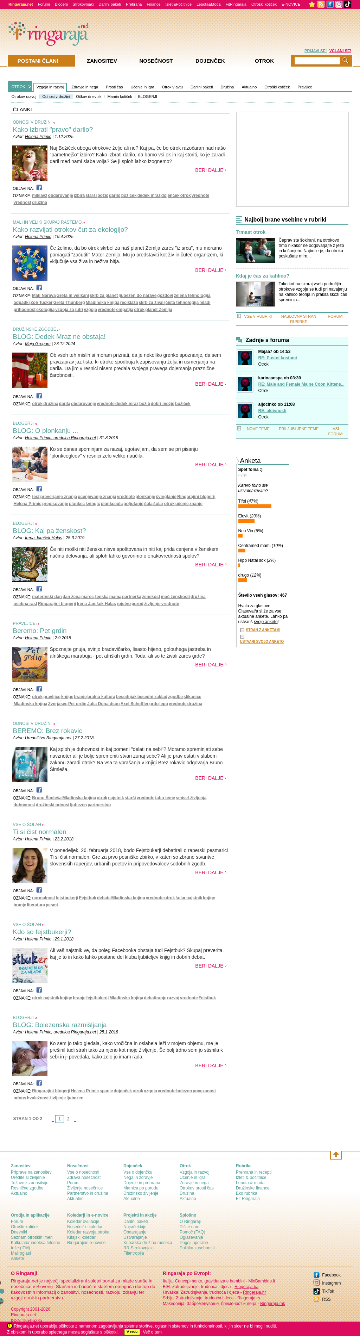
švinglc (92, 503)
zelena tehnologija (192, 295)
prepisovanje (55, 503)
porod (137, 603)
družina (39, 202)
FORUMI (335, 316)
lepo (163, 703)
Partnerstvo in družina (87, 1193)
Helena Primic (38, 136)
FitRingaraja (236, 4)
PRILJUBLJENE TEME (299, 429)
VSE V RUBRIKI (258, 316)
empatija (125, 309)
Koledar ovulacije (83, 1221)
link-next (75, 1121)
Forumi (44, 4)
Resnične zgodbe (27, 1188)
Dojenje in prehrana (141, 1182)
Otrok (263, 364)
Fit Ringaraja (248, 1198)
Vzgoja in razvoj (50, 87)
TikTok (328, 1291)
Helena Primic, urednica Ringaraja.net (60, 437)
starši (91, 195)
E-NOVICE (291, 4)
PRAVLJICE (24, 623)
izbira (79, 195)
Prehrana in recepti (253, 1172)
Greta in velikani (73, 295)
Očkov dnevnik (88, 96)
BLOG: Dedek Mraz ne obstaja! (59, 336)
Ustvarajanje (135, 1237)
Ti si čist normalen (39, 831)
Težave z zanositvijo (30, 1182)
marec (87, 596)
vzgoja (90, 309)
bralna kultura (101, 696)
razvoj (173, 997)
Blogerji (61, 4)
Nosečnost (156, 61)
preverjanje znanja (58, 496)
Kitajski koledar (81, 1237)
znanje (195, 503)
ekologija (45, 309)
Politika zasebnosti (197, 1247)
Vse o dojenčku (137, 1172)
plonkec (77, 503)
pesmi (52, 904)
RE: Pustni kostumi (277, 357)
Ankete (17, 1258)
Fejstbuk (87, 897)
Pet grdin (77, 703)
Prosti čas (114, 87)
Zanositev (102, 61)
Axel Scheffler (135, 703)
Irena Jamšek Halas (43, 537)
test (35, 496)
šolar (158, 503)
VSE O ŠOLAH (27, 824)
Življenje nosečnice (85, 1188)
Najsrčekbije (134, 1226)
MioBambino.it (261, 1281)
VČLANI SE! (340, 51)
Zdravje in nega (84, 87)
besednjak (126, 696)
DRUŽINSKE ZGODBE (34, 329)
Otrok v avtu (172, 87)
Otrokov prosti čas (197, 1188)
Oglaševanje (191, 1237)
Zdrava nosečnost (84, 1177)
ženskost (151, 596)
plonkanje (145, 496)
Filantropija (133, 1253)
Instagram (331, 1283)
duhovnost (24, 804)
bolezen (184, 1090)
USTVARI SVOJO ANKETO (262, 642)
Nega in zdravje (138, 1177)
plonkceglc (112, 503)
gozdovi (165, 295)
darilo (115, 195)
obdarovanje (60, 195)
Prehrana (134, 4)
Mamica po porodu (140, 1188)
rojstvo (124, 603)
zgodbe (175, 696)
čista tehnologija (182, 302)
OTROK (18, 87)
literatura (36, 904)
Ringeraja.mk (272, 1303)
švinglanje (166, 496)
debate (104, 897)
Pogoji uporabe (194, 1242)
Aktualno (249, 87)
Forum (17, 1221)
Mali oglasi (21, 1253)
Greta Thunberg (69, 302)
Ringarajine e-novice (86, 1242)
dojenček (170, 195)
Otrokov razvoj (24, 96)
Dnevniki (19, 1232)
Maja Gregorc (38, 343)
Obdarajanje (134, 1232)
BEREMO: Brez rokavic (47, 730)
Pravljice (304, 87)
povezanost (204, 1090)
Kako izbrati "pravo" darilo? (53, 129)
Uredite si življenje (28, 1177)
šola (148, 503)
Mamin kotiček (119, 96)
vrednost (23, 202)
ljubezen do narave (137, 295)
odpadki (22, 302)
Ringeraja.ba (246, 1286)
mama (115, 596)
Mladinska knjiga (103, 302)
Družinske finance (252, 1188)
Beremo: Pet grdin (40, 630)
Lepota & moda (250, 1182)
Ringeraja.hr (254, 1292)
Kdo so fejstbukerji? (42, 932)
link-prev (53, 1121)
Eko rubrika (246, 1193)
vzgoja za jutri (69, 309)
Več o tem (152, 1332)
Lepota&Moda (209, 4)
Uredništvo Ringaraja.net (48, 737)
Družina (227, 87)
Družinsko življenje (140, 1193)
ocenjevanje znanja (97, 496)
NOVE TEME (258, 429)
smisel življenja (191, 797)
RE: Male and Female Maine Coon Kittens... (301, 384)
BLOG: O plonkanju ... (45, 430)
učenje (182, 503)
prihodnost (25, 309)
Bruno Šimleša (47, 797)
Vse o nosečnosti (83, 1172)
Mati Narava (44, 295)
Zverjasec (58, 703)
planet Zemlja (158, 309)
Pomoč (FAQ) (192, 1232)
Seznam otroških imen (32, 1237)
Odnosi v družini (56, 96)
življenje (152, 603)
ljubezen (78, 804)
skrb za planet (104, 295)
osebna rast (25, 603)
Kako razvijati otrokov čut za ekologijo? (70, 229)
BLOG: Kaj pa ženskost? (49, 530)
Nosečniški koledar (85, 1226)
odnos (20, 1097)
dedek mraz (149, 195)
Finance (153, 4)
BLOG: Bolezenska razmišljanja (60, 1025)
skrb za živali (152, 302)
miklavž (39, 195)
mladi (204, 302)
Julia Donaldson (103, 703)
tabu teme (165, 797)
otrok (185, 195)
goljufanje (133, 503)
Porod (72, 1182)
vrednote (201, 195)
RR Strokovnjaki (138, 1247)
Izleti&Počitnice (179, 4)
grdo (154, 703)
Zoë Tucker (42, 302)
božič (102, 195)
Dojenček (210, 61)
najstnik (116, 797)
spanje (106, 1090)
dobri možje (162, 403)
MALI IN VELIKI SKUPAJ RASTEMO (47, 222)
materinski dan (47, 596)
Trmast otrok (251, 232)
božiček (129, 195)
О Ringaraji (190, 1221)
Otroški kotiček (264, 4)
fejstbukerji (67, 897)
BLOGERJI (147, 96)
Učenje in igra (142, 87)
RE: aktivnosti (272, 410)
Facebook (331, 1275)
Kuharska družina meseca (147, 1242)
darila (64, 403)
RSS (326, 1299)
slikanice (192, 696)
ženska (102, 596)
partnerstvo (99, 804)
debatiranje (155, 997)
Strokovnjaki (83, 4)
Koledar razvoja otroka (88, 1232)
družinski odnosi (52, 804)
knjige (67, 696)
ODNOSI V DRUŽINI (32, 122)
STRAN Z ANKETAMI (263, 630)
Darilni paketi (110, 4)
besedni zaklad (152, 696)
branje (80, 696)
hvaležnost (38, 1097)
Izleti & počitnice (251, 1177)
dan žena (72, 596)
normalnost (43, 897)
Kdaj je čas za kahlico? (263, 276)
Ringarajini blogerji (196, 496)
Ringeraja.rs (248, 1297)
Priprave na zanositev (31, 1172)
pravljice (51, 696)
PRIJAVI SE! (315, 51)
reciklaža (129, 302)
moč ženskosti (175, 596)
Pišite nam (189, 1226)
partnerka (131, 596)
